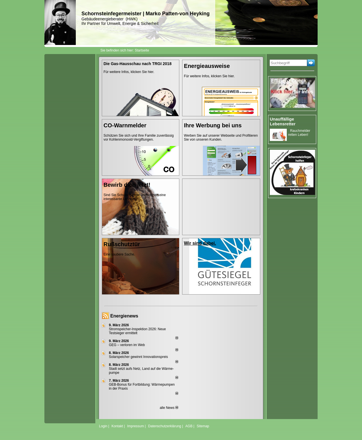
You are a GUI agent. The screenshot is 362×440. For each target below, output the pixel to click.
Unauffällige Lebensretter (283, 121)
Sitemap (203, 426)
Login (103, 426)
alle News (169, 408)
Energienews (124, 316)
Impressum (135, 426)
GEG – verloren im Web (127, 345)
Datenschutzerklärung (164, 426)
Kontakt (117, 426)
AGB (188, 426)
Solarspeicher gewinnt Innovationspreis (138, 357)
